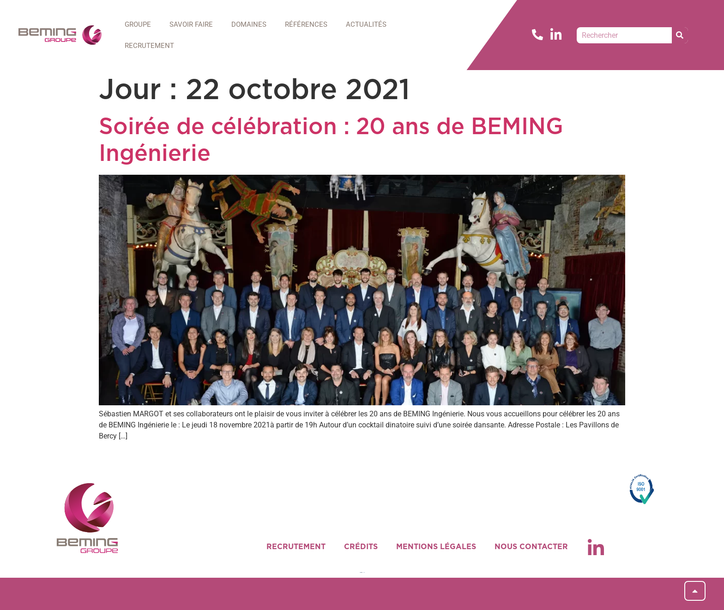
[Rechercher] (680, 35)
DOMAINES (248, 24)
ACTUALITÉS (366, 24)
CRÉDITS (361, 547)
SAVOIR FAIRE (191, 24)
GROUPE (138, 24)
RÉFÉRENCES (306, 24)
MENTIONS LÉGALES (436, 547)
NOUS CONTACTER (531, 547)
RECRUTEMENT (149, 45)
